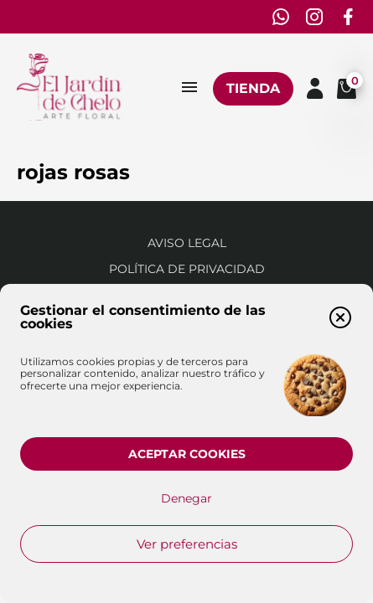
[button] (340, 317)
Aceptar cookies (187, 453)
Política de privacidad (187, 268)
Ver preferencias (187, 544)
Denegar (186, 498)
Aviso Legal (187, 242)
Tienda (253, 88)
